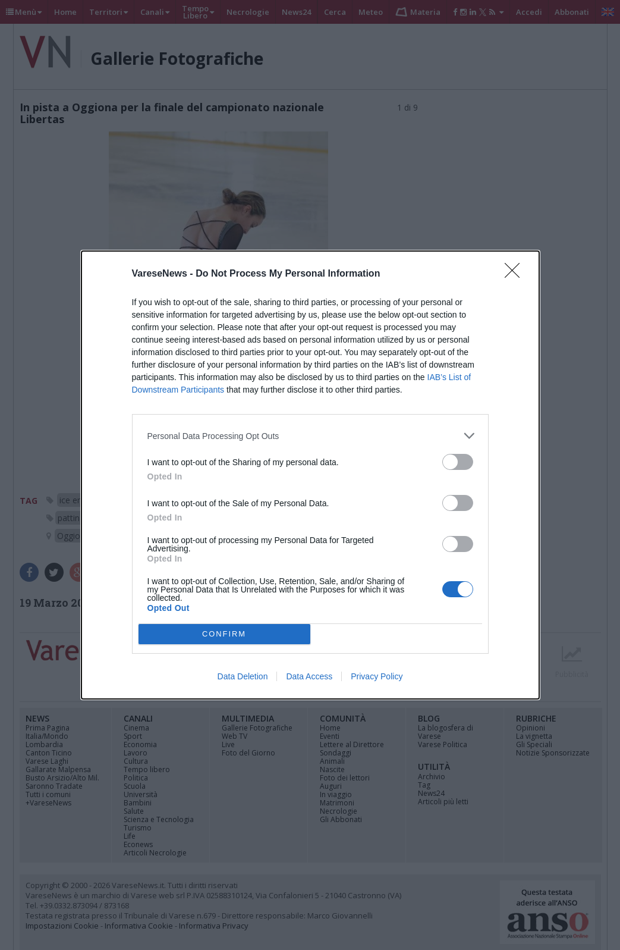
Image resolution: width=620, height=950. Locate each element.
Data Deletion (243, 676)
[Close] (516, 274)
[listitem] (310, 435)
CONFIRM (224, 634)
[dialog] (310, 475)
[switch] (457, 462)
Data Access (309, 676)
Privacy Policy (376, 676)
